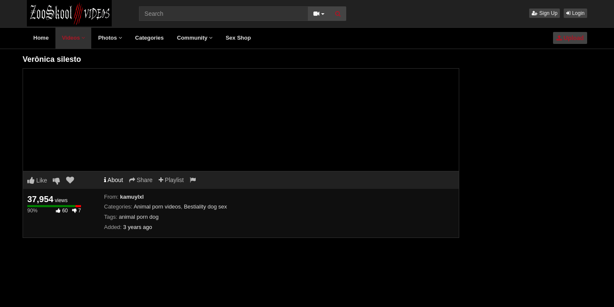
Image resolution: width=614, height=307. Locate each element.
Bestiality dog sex (205, 206)
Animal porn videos (157, 206)
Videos (73, 38)
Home (41, 38)
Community (194, 38)
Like (37, 180)
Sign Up (544, 13)
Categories (149, 38)
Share (141, 180)
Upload (570, 38)
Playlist (171, 180)
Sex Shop (238, 38)
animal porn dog (139, 217)
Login (575, 13)
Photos (110, 38)
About (113, 180)
